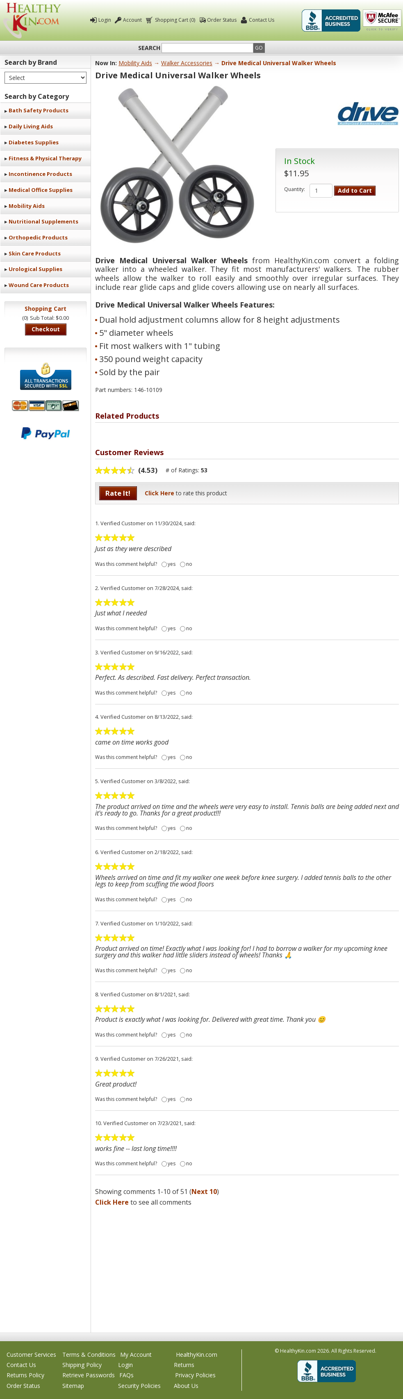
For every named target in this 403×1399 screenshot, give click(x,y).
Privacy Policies (195, 1375)
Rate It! (117, 493)
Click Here (159, 493)
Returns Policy (25, 1375)
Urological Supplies (35, 269)
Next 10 (204, 1191)
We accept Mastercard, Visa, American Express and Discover (45, 405)
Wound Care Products (39, 285)
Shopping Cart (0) (174, 19)
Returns (184, 1365)
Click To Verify (382, 20)
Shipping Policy (82, 1365)
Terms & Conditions (89, 1354)
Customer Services (31, 1354)
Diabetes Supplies (34, 142)
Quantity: (294, 189)
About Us (186, 1386)
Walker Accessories (186, 63)
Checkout (46, 329)
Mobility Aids (27, 206)
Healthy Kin (32, 20)
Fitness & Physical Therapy (45, 158)
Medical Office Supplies (41, 190)
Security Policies (139, 1386)
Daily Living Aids (31, 126)
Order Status (222, 19)
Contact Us (261, 19)
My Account (136, 1354)
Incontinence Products (40, 174)
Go (259, 47)
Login (104, 19)
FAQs (126, 1375)
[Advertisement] (247, 1267)
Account (132, 19)
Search (149, 48)
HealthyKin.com (196, 1354)
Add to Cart (355, 190)
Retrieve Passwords (88, 1375)
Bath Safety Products (38, 110)
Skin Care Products (35, 253)
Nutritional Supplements (43, 221)
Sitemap (73, 1386)
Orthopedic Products (38, 237)
